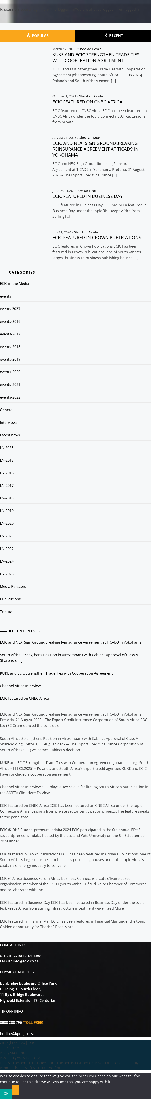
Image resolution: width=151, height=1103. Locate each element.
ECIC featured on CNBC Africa (87, 102)
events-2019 (10, 359)
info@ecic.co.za (26, 961)
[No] (15, 1090)
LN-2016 (7, 472)
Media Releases (13, 586)
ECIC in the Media (14, 283)
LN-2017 (7, 485)
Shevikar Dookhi (90, 49)
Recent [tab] (113, 36)
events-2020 (10, 371)
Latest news (10, 435)
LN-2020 (7, 523)
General (6, 409)
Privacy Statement (12, 1053)
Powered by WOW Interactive (20, 1058)
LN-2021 (7, 536)
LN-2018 (7, 498)
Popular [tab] (38, 36)
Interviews (8, 422)
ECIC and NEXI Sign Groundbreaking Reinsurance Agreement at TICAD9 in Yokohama (95, 149)
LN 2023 (6, 447)
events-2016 (10, 321)
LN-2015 (7, 460)
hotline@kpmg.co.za (17, 1033)
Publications (10, 599)
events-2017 (10, 334)
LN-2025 (7, 573)
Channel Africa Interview (20, 685)
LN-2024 (7, 561)
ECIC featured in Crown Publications (96, 237)
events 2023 (10, 308)
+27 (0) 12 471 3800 (26, 956)
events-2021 (10, 384)
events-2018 (10, 346)
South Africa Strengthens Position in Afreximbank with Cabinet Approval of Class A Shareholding (69, 657)
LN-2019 (7, 510)
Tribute (6, 611)
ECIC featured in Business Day (87, 196)
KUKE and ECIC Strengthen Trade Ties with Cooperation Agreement (95, 58)
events (5, 296)
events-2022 (10, 397)
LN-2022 (7, 548)
